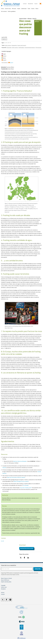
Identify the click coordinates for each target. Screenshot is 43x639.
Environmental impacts (30, 47)
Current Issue (8, 8)
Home (2, 8)
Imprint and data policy (6, 582)
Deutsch (4, 56)
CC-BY (2, 541)
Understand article (38, 21)
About (37, 8)
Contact (25, 3)
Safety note (4, 587)
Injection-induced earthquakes (20, 461)
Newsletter (30, 3)
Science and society (21, 45)
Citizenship (9, 47)
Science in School (22, 18)
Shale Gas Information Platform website (16, 477)
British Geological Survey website (21, 481)
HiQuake (4, 467)
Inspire (18, 8)
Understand (23, 8)
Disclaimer (3, 589)
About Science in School (6, 578)
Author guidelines (12, 11)
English (4, 54)
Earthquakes (21, 47)
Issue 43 (34, 18)
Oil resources (38, 47)
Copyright (3, 585)
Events (32, 8)
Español (4, 60)
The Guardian (25, 485)
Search (35, 3)
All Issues (14, 8)
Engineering (14, 45)
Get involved (4, 11)
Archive (2, 593)
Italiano (4, 58)
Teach (29, 8)
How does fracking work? (25, 487)
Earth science (8, 45)
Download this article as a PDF (26, 548)
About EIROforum (5, 580)
